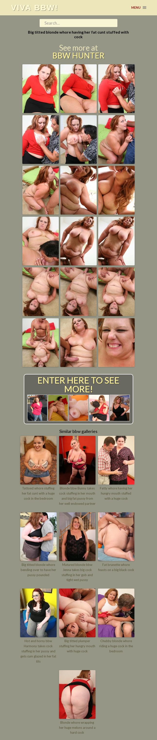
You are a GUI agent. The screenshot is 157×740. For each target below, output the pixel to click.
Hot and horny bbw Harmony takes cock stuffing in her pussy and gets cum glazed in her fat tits (38, 651)
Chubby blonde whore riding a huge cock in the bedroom (116, 646)
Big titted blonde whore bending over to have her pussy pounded (38, 570)
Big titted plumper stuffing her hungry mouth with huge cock (77, 646)
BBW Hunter (78, 55)
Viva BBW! (34, 7)
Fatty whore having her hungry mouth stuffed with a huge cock (116, 493)
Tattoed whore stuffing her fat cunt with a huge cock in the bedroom (38, 493)
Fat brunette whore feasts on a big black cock (116, 567)
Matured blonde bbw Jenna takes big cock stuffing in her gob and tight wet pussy (77, 572)
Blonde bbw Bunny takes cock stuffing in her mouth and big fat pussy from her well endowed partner (77, 495)
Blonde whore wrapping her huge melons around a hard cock (77, 727)
